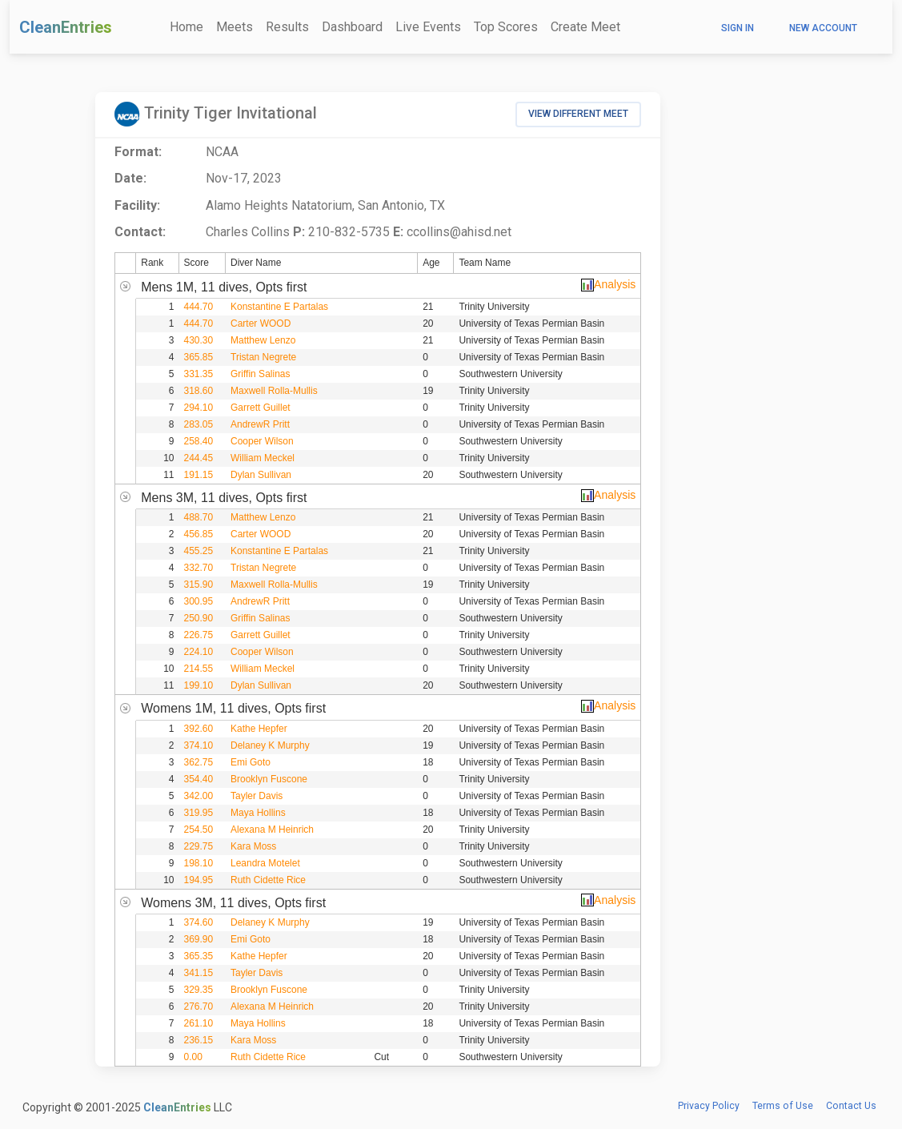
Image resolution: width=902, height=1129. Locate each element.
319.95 (199, 812)
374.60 (199, 922)
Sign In (737, 28)
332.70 (199, 567)
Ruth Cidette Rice (268, 880)
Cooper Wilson (262, 441)
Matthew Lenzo (263, 340)
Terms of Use (782, 1105)
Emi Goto (251, 762)
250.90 (199, 618)
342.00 (199, 796)
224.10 (199, 651)
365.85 (199, 357)
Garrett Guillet (261, 407)
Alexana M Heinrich (272, 829)
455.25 (199, 550)
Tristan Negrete (263, 357)
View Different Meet (578, 113)
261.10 (199, 1023)
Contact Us (851, 1105)
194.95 (199, 880)
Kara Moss (253, 846)
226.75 (199, 635)
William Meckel (263, 458)
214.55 (199, 668)
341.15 (199, 972)
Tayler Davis (257, 796)
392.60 (199, 728)
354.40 (199, 779)
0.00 (193, 1057)
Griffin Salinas (260, 374)
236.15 (199, 1040)
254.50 (199, 829)
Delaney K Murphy (270, 745)
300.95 (199, 601)
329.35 (199, 989)
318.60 (199, 390)
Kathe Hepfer (259, 728)
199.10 (199, 685)
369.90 (199, 939)
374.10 (199, 745)
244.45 (199, 458)
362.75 (199, 762)
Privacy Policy (709, 1105)
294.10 (199, 407)
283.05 (199, 424)
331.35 (199, 374)
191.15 (199, 474)
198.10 (199, 863)
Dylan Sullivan (261, 474)
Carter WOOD (261, 323)
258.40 (199, 441)
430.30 (199, 340)
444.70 (199, 306)
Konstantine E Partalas (279, 306)
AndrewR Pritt (260, 424)
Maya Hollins (258, 812)
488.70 (199, 517)
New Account (823, 28)
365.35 (199, 956)
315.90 (199, 584)
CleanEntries (65, 27)
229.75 (199, 846)
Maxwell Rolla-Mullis (274, 390)
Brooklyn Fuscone (269, 779)
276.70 (199, 1006)
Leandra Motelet (265, 863)
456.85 (199, 534)
